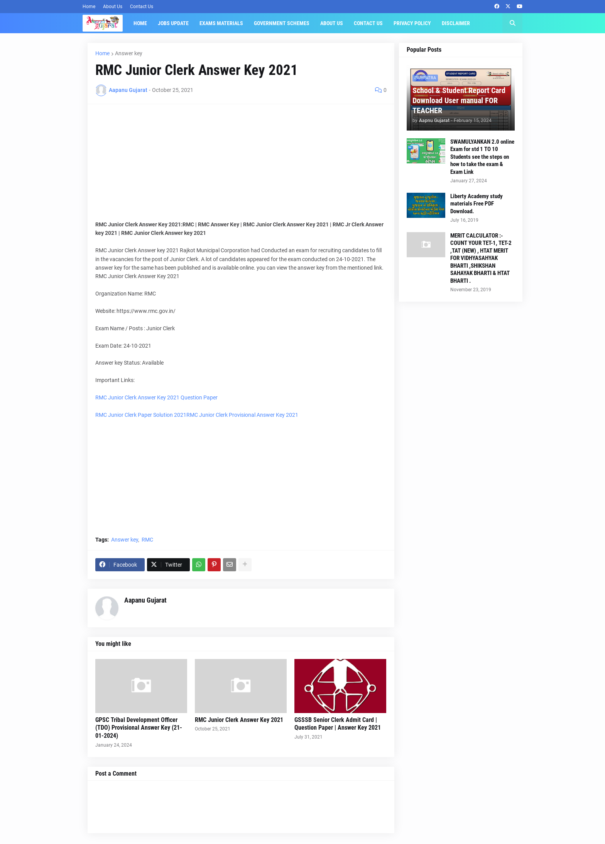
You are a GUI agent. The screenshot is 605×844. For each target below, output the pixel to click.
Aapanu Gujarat (145, 600)
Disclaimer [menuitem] (456, 23)
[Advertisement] (241, 166)
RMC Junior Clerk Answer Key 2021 (239, 719)
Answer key (128, 53)
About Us (112, 6)
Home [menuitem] (140, 23)
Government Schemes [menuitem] (281, 23)
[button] (512, 23)
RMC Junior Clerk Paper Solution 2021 (140, 415)
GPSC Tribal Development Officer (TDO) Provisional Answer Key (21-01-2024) (138, 728)
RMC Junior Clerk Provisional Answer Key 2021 (242, 415)
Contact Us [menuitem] (368, 23)
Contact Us (141, 6)
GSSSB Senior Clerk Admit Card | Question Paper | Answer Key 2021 (337, 724)
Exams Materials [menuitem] (221, 23)
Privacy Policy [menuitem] (412, 23)
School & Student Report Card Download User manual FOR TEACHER (458, 100)
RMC (147, 539)
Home (89, 6)
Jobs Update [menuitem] (173, 23)
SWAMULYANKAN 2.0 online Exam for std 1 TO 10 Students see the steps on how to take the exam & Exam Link (482, 156)
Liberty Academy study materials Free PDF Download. (476, 204)
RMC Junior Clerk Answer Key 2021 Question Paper (156, 397)
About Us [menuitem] (331, 23)
